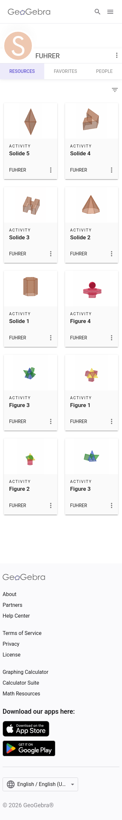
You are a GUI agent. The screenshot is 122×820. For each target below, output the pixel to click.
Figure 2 (19, 489)
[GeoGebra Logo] (29, 12)
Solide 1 (19, 321)
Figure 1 (80, 405)
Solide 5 (19, 153)
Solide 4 (80, 153)
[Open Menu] (110, 12)
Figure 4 (80, 321)
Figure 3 (19, 405)
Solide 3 (19, 237)
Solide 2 (80, 237)
